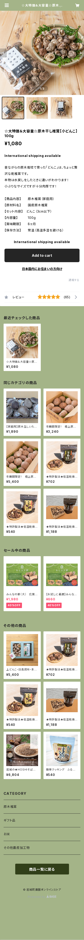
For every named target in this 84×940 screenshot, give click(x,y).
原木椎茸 (10, 806)
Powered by (42, 896)
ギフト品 (9, 820)
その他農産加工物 (17, 848)
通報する (74, 280)
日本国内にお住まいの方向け (42, 269)
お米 (7, 834)
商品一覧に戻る (42, 869)
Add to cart (42, 255)
